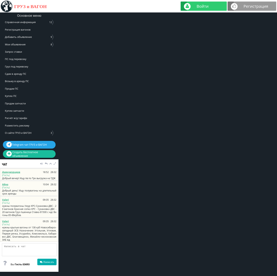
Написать (48, 262)
